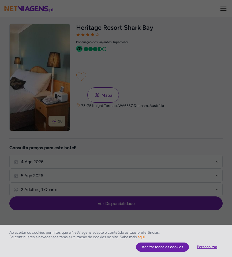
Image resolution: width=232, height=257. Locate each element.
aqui (141, 237)
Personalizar (207, 247)
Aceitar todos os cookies (162, 247)
